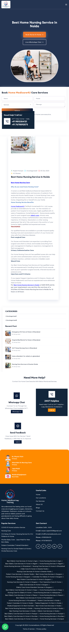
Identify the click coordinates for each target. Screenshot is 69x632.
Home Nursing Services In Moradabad (22, 600)
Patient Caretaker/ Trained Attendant (14, 545)
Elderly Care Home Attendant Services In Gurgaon (34, 587)
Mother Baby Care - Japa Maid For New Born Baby (15, 541)
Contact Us (40, 511)
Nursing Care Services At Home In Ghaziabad (49, 566)
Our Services (40, 501)
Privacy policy (41, 629)
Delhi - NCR (47, 527)
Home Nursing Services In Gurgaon (18, 577)
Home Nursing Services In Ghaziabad (17, 566)
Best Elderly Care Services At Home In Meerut (21, 595)
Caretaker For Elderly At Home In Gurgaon (47, 577)
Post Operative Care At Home (50, 582)
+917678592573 (46, 540)
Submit (51, 442)
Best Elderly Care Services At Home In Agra (22, 561)
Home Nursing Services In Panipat (51, 614)
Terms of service (28, 629)
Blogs (38, 508)
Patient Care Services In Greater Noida (20, 574)
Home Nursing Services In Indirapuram (46, 592)
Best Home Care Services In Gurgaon (49, 574)
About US (39, 504)
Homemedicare (34, 625)
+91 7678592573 (52, 124)
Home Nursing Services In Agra (50, 561)
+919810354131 (46, 537)
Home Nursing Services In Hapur (50, 590)
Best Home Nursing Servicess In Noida (18, 608)
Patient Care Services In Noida (48, 600)
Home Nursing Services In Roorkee (51, 616)
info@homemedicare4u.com (51, 534)
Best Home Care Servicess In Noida (48, 606)
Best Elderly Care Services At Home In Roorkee (20, 616)
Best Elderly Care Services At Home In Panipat (21, 614)
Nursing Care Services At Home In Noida (48, 608)
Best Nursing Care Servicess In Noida (22, 611)
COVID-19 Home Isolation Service (13, 527)
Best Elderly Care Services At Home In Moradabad (34, 598)
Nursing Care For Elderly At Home (19, 592)
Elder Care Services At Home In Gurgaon (34, 585)
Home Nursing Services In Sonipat (52, 619)
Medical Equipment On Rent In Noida (48, 603)
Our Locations (41, 498)
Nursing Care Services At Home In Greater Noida (34, 571)
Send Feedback (51, 432)
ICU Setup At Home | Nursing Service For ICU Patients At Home (17, 535)
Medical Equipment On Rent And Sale (20, 606)
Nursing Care (6, 531)
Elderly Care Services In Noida (48, 611)
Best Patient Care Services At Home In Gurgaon (34, 579)
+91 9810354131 (52, 121)
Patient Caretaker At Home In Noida (20, 603)
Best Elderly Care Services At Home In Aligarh (21, 564)
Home (38, 494)
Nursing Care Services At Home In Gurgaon (22, 582)
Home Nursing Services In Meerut (51, 595)
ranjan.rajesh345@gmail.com (51, 531)
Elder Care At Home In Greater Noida (34, 569)
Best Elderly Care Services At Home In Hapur (21, 590)
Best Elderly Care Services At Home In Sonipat (21, 619)
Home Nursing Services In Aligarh (51, 564)
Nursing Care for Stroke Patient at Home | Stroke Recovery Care (16, 550)
